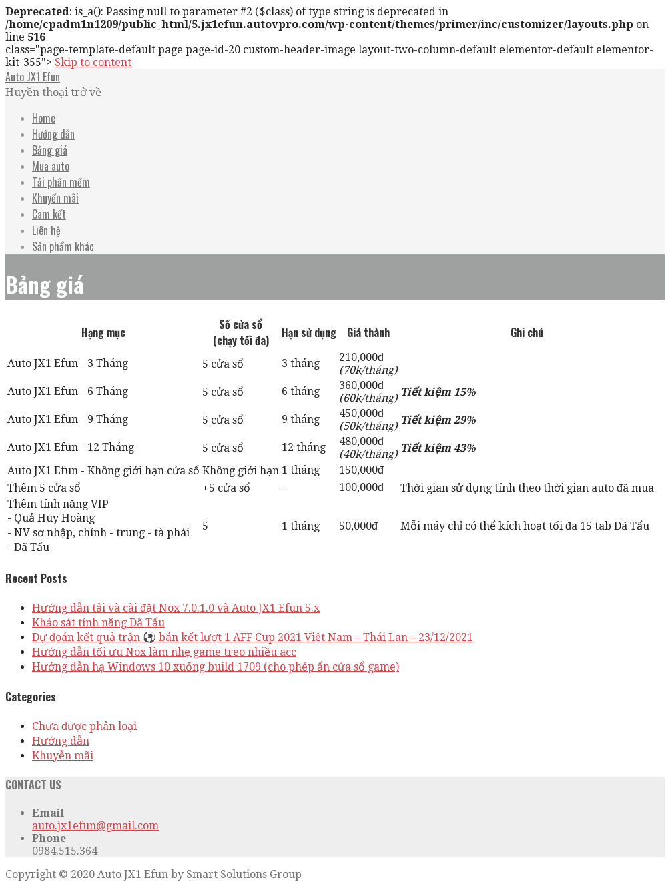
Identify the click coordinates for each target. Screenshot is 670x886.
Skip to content (93, 62)
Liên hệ (46, 230)
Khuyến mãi (55, 198)
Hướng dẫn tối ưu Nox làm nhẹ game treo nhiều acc (164, 652)
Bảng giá (49, 150)
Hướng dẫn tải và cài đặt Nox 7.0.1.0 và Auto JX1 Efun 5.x (176, 608)
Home (43, 118)
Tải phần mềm (61, 182)
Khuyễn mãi (62, 755)
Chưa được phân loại (84, 726)
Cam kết (49, 214)
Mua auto (50, 166)
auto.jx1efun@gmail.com (95, 825)
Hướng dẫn (53, 134)
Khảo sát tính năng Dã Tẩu (98, 622)
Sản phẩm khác (63, 246)
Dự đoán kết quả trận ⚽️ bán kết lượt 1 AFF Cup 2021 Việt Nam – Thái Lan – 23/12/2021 (252, 637)
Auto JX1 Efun (32, 77)
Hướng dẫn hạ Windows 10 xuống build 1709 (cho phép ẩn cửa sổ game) (215, 666)
